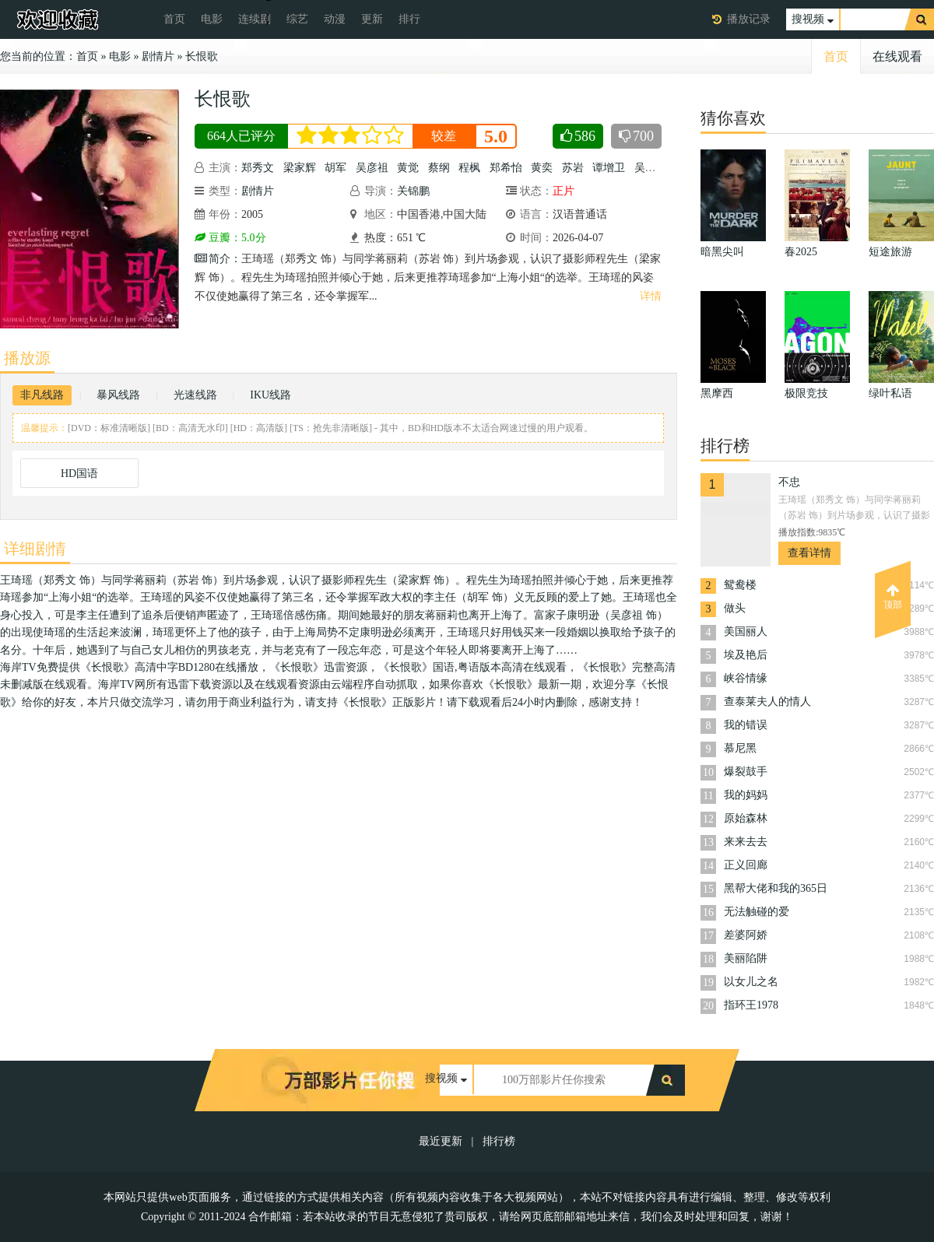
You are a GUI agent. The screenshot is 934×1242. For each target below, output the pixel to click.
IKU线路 (270, 395)
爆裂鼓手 (745, 771)
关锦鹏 (413, 191)
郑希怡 (506, 168)
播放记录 (749, 19)
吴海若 (650, 168)
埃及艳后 (745, 655)
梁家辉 (299, 168)
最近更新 (440, 1141)
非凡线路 (42, 395)
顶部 (892, 597)
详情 (651, 296)
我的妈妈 (745, 795)
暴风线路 (118, 395)
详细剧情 (35, 548)
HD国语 (79, 473)
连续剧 (254, 19)
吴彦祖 (372, 168)
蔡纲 (439, 168)
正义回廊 (745, 865)
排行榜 (499, 1141)
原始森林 (745, 818)
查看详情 (809, 553)
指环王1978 (751, 1005)
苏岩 (573, 168)
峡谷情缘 (745, 678)
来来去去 (745, 841)
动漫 (335, 19)
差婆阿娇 (745, 935)
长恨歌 (201, 56)
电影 (212, 19)
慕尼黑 (740, 748)
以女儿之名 (751, 982)
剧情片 (158, 56)
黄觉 (408, 168)
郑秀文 (257, 168)
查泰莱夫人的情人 (767, 701)
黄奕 (542, 168)
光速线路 (195, 395)
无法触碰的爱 (756, 911)
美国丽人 (745, 631)
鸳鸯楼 (740, 585)
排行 (409, 19)
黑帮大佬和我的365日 (775, 888)
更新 (372, 19)
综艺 (297, 19)
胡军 (335, 168)
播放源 (27, 358)
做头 (735, 608)
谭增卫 (608, 168)
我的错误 (745, 725)
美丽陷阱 (745, 958)
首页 (174, 19)
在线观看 (897, 56)
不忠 (789, 482)
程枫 (469, 168)
